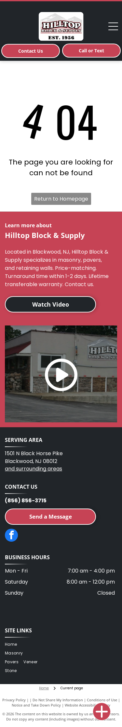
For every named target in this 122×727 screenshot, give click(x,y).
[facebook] (11, 536)
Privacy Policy (14, 699)
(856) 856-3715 (26, 500)
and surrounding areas (33, 468)
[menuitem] (13, 644)
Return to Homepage (61, 199)
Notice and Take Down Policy (36, 705)
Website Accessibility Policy (87, 705)
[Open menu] (113, 26)
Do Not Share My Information (58, 699)
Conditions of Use (102, 699)
